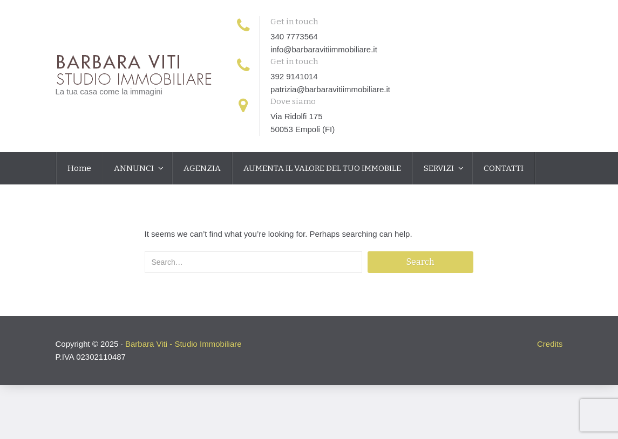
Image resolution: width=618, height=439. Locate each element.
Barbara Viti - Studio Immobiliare (183, 343)
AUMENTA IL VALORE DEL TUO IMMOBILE (322, 168)
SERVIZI (440, 168)
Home (79, 168)
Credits (550, 343)
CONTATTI (504, 168)
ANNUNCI (134, 168)
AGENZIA (202, 168)
